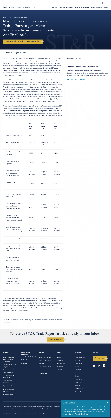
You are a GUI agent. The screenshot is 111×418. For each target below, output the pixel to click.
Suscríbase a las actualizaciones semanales (21, 41)
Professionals (85, 7)
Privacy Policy (67, 414)
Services (54, 7)
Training (77, 7)
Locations (99, 7)
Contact (106, 7)
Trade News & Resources (65, 7)
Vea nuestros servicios (75, 79)
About (93, 7)
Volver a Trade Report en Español (15, 53)
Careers (105, 3)
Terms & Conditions (81, 414)
